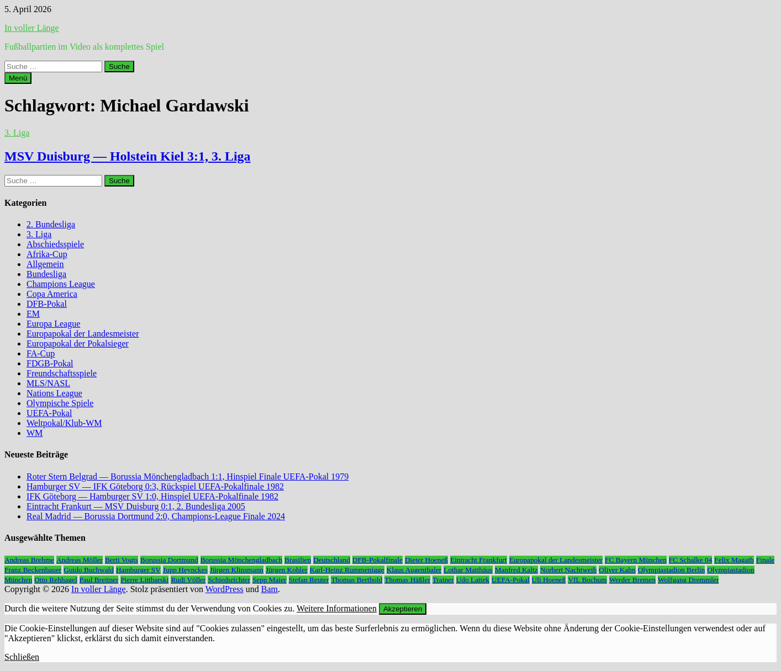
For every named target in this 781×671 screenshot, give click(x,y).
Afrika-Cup (47, 254)
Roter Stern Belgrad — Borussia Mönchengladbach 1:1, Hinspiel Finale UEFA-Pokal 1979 (188, 476)
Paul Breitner (99, 580)
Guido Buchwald (89, 570)
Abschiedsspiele (55, 244)
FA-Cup (41, 353)
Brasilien (297, 560)
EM (33, 313)
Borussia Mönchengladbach (241, 560)
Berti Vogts (121, 560)
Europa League (53, 323)
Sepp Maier (269, 580)
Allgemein (45, 264)
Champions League (61, 284)
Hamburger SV (138, 570)
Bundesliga (46, 274)
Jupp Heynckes (185, 570)
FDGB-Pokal (50, 363)
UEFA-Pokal (49, 413)
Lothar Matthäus (468, 570)
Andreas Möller (79, 560)
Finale (765, 560)
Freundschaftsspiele (62, 373)
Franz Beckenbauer (32, 570)
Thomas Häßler (407, 580)
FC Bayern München (636, 560)
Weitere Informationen (337, 608)
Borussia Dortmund (169, 560)
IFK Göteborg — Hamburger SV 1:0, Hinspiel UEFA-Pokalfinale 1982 (152, 496)
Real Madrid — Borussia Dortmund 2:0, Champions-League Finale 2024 (156, 516)
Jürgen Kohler (287, 570)
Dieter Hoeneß (426, 560)
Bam (269, 589)
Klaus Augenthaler (414, 570)
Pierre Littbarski (144, 580)
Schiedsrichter (229, 580)
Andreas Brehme (29, 560)
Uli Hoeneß (549, 580)
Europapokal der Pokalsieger (78, 343)
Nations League (54, 393)
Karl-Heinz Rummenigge (347, 570)
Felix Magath (733, 560)
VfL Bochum (587, 580)
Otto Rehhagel (55, 580)
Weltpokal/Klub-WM (64, 423)
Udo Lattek (472, 580)
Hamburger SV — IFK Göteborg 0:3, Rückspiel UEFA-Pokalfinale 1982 (155, 486)
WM (35, 433)
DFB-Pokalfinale (377, 560)
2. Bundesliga (51, 224)
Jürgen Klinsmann (236, 570)
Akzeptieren (402, 609)
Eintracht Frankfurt (478, 560)
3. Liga (16, 132)
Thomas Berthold (356, 580)
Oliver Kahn (617, 570)
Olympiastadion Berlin (671, 570)
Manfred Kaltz (516, 570)
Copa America (52, 294)
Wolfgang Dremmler (688, 580)
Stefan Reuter (309, 580)
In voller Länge (31, 28)
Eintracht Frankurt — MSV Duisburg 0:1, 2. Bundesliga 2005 (136, 506)
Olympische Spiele (60, 403)
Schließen (21, 657)
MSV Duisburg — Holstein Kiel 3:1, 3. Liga (127, 156)
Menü (18, 78)
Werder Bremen (632, 580)
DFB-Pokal (47, 303)
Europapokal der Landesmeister (83, 333)
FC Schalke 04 (691, 560)
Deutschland (331, 560)
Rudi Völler (188, 580)
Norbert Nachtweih (568, 570)
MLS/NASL (48, 383)
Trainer (443, 580)
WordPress (224, 589)
